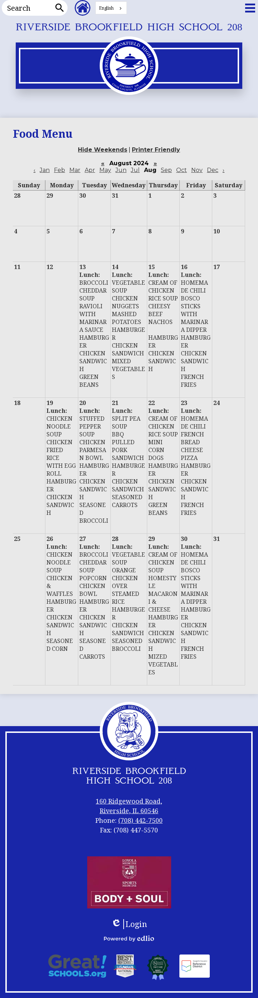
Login (129, 924)
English (106, 8)
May (105, 170)
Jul (135, 170)
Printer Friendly (156, 149)
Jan (45, 170)
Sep (166, 170)
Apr (90, 170)
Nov (197, 170)
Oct (181, 170)
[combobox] (111, 7)
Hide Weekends (102, 149)
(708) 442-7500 (140, 820)
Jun (120, 170)
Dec (212, 170)
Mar (74, 170)
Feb (59, 170)
